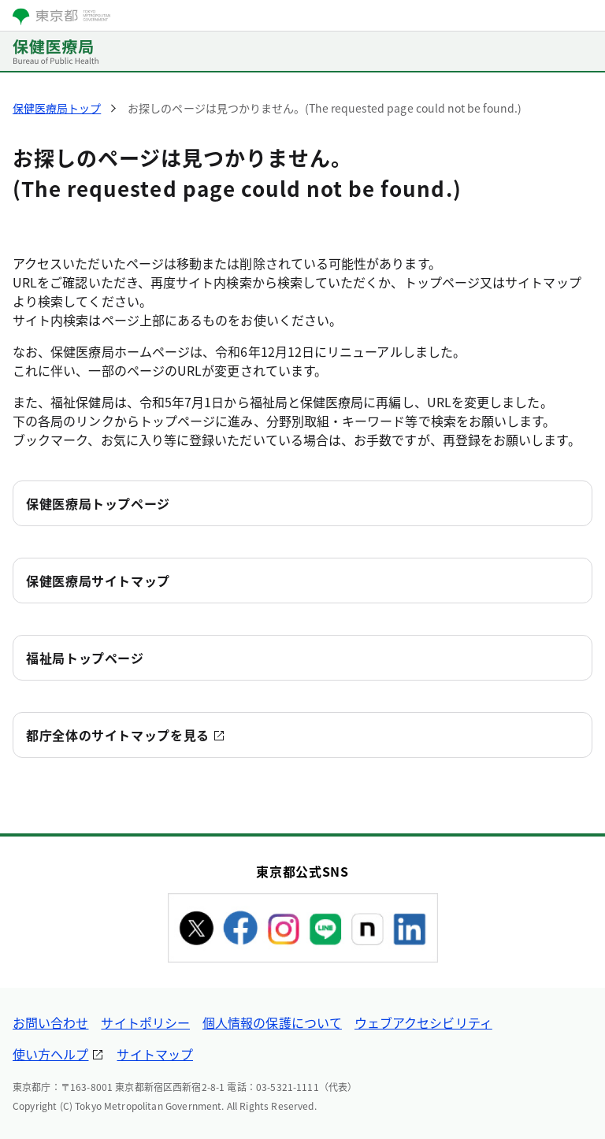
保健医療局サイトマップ (98, 580)
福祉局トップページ (85, 657)
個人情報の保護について (272, 1022)
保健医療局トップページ (98, 503)
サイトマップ (154, 1053)
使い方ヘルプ (50, 1053)
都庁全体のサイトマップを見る (118, 734)
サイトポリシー (145, 1022)
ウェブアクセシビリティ (423, 1022)
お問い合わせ (50, 1022)
